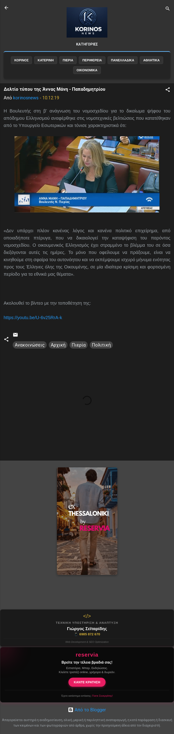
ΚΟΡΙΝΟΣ (21, 60)
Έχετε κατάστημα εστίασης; (87, 695)
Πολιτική (101, 345)
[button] (167, 90)
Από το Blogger (87, 709)
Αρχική (58, 345)
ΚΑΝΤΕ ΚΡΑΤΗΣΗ (87, 682)
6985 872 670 (87, 634)
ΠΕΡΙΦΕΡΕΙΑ (92, 60)
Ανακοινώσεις (30, 345)
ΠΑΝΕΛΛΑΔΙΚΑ (122, 60)
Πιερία (79, 345)
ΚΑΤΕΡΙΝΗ (45, 60)
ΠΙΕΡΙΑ (68, 60)
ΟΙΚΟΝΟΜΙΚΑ (87, 70)
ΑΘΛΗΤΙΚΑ (151, 60)
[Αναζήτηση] (167, 9)
